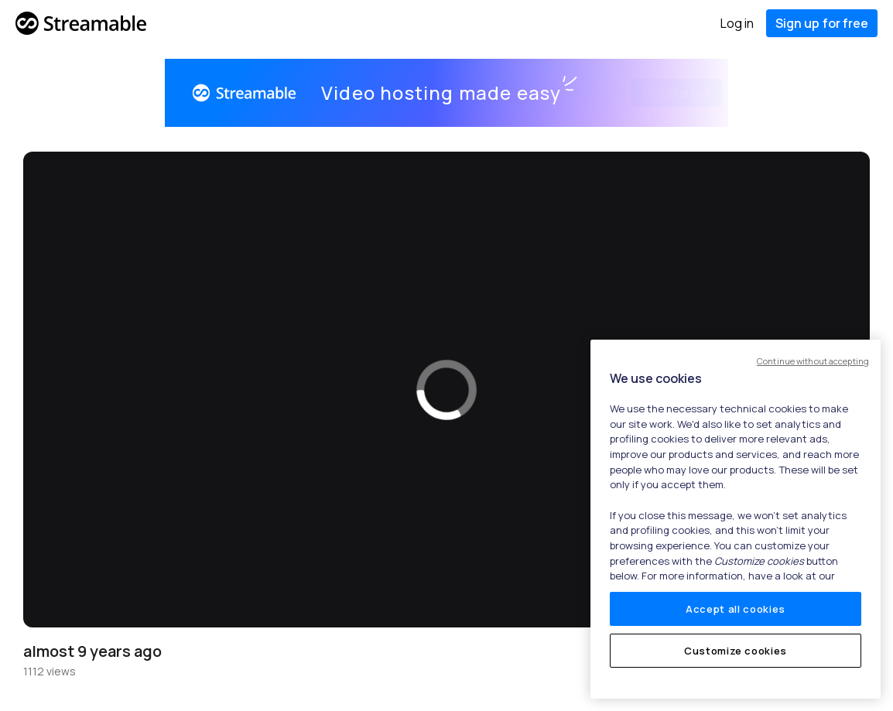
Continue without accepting (813, 361)
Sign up (821, 23)
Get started (657, 92)
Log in (737, 23)
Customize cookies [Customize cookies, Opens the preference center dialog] (735, 651)
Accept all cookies (735, 609)
